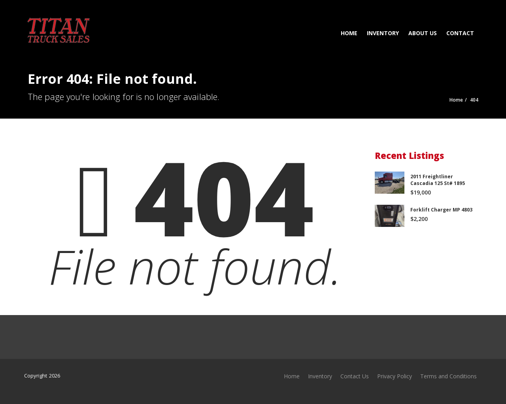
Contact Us (354, 376)
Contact (459, 33)
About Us (422, 33)
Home (348, 33)
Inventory (382, 33)
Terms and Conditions (448, 376)
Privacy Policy (394, 376)
